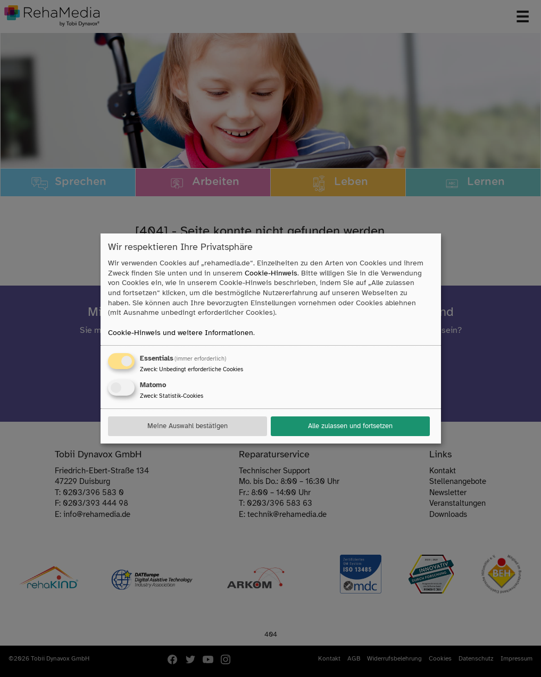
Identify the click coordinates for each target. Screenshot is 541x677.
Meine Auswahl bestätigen (187, 426)
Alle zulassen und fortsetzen (350, 426)
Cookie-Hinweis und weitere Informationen (180, 332)
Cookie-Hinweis (271, 273)
